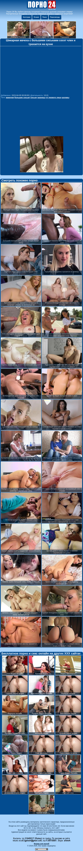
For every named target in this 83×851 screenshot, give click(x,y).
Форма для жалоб (41, 844)
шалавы (65, 97)
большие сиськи (22, 97)
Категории (26, 17)
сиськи (33, 97)
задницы (41, 97)
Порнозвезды (55, 17)
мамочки (10, 97)
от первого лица (53, 97)
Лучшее (36, 17)
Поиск (44, 17)
